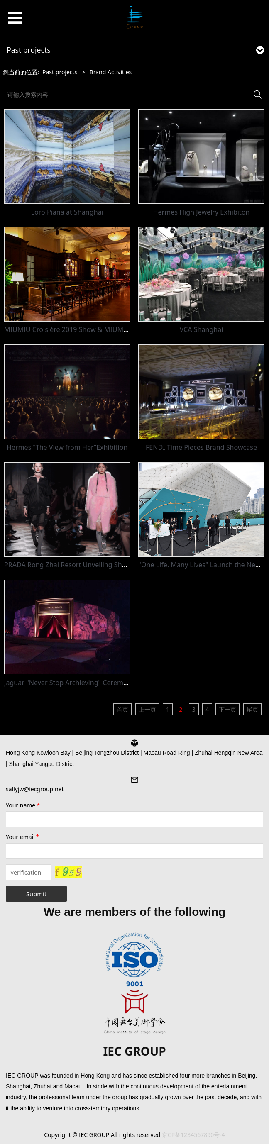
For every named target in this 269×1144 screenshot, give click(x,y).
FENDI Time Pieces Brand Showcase (201, 447)
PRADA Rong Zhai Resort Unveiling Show (67, 564)
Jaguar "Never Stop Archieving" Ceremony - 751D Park (88, 682)
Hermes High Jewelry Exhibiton (201, 212)
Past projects (59, 72)
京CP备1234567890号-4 (193, 1135)
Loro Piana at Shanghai (67, 212)
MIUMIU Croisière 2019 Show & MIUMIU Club (75, 329)
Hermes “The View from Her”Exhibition (67, 447)
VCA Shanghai (201, 329)
